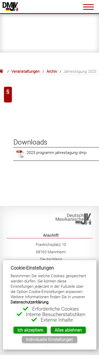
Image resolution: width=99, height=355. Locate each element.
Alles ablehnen (68, 330)
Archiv (51, 71)
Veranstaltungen (25, 71)
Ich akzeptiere (30, 330)
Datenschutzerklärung (29, 302)
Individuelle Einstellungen (49, 339)
